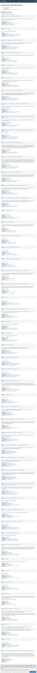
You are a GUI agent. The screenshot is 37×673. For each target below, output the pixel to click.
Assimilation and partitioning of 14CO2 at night (11, 608)
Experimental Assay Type (8, 7)
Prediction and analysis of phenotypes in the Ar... (12, 619)
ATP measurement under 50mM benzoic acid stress (12, 258)
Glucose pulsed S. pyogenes (8, 65)
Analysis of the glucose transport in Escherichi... (12, 493)
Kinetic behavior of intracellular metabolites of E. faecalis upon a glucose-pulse (16, 270)
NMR (7, 327)
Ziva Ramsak (6, 586)
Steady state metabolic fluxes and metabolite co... (12, 111)
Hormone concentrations (8, 582)
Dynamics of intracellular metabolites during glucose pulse (13, 156)
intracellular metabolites (7, 333)
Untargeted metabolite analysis (8, 441)
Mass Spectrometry (9, 413)
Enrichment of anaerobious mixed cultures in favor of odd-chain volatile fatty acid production (18, 650)
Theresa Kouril (7, 525)
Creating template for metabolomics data (9, 24)
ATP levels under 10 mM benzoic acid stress (10, 243)
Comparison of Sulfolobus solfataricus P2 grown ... (11, 540)
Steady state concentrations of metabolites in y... (10, 138)
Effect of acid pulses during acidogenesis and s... (10, 376)
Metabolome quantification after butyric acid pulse (12, 357)
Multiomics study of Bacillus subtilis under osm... (12, 328)
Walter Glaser (7, 228)
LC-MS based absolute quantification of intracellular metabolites (14, 419)
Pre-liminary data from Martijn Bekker (9, 293)
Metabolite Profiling (7, 33)
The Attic (7, 279)
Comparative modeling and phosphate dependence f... (11, 86)
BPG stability (5, 578)
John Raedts (6, 399)
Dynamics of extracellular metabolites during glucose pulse (13, 142)
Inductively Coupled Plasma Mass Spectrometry (13, 389)
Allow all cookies (33, 671)
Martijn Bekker (7, 70)
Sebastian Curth (7, 361)
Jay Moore (6, 301)
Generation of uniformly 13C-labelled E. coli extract (12, 406)
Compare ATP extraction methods (9, 222)
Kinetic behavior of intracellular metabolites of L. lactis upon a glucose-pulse (16, 283)
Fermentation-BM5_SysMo (8, 210)
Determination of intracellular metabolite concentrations (12, 90)
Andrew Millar (7, 551)
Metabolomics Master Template (9, 344)
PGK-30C (5, 566)
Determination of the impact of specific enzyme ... (10, 61)
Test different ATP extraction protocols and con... (10, 231)
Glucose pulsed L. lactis (7, 77)
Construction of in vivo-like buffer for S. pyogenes (11, 380)
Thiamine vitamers (7, 624)
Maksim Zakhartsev (7, 122)
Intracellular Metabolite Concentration (10, 463)
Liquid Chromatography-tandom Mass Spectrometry (14, 34)
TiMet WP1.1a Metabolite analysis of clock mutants (12, 544)
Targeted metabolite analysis (8, 466)
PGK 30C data (6, 558)
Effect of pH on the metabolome (8, 317)
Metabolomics (7, 46)
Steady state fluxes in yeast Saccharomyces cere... (11, 112)
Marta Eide (6, 601)
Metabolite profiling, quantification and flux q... (12, 414)
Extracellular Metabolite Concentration (10, 491)
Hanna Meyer (7, 325)
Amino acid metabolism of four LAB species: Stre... (13, 390)
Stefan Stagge (7, 96)
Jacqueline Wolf (7, 537)
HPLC (7, 110)
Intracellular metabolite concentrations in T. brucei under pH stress (14, 457)
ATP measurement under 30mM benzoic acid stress (12, 247)
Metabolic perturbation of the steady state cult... (10, 168)
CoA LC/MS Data (6, 639)
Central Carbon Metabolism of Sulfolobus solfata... (13, 504)
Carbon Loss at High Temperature (8, 517)
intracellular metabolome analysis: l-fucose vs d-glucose (13, 521)
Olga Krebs (6, 21)
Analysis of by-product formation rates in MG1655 (11, 52)
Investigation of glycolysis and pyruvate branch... (12, 85)
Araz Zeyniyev (7, 387)
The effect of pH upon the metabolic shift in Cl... (12, 316)
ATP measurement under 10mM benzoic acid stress (12, 235)
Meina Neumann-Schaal (8, 643)
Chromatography (9, 553)
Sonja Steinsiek (7, 490)
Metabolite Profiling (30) (8, 9)
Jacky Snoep (6, 502)
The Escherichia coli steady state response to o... (10, 206)
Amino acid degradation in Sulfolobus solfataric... (12, 539)
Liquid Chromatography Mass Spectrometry (13, 98)
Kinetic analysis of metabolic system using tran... (12, 167)
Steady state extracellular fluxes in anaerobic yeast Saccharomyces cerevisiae (16, 103)
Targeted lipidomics (7, 593)
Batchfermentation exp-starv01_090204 (9, 36)
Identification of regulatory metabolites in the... (12, 401)
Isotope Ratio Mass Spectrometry (11, 464)
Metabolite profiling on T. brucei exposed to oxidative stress (13, 432)
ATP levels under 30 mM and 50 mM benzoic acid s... (11, 266)
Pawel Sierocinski (7, 45)
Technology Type (9, 59)
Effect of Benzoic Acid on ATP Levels (11, 230)
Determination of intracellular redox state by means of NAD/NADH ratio (15, 185)
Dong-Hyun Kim (7, 411)
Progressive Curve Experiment (11, 278)
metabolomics (6, 297)
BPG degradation (6, 570)
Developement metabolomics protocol (9, 402)
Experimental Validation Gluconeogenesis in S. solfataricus (13, 509)
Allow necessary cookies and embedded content (21, 671)
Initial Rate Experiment (10, 192)
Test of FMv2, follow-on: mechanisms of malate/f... (10, 620)
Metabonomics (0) (15, 9)
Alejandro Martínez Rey (8, 658)
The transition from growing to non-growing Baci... (12, 35)
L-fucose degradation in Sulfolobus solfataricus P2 (13, 528)
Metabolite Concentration (8, 412)
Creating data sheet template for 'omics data (12, 23)
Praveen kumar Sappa (8, 214)
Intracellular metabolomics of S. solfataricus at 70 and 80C (13, 40)
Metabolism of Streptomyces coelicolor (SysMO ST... (13, 304)
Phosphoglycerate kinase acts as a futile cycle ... (12, 565)
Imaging (8, 241)
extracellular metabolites (7, 321)
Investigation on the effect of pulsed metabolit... (12, 364)
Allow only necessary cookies (7, 671)
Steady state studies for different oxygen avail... (12, 60)
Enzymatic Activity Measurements (11, 291)
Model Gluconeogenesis (7, 505)
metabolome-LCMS (7, 28)
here (18, 669)
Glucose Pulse (7, 215)
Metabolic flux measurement (7, 415)
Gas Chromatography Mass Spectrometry (12, 47)
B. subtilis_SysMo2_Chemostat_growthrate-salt (10, 329)
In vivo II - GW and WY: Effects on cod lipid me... (10, 604)
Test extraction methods (7, 394)
